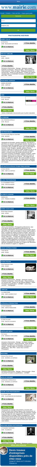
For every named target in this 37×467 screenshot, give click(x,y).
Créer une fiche (16, 13)
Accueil (2, 13)
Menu (18, 1)
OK (18, 30)
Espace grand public (27, 13)
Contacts (8, 13)
